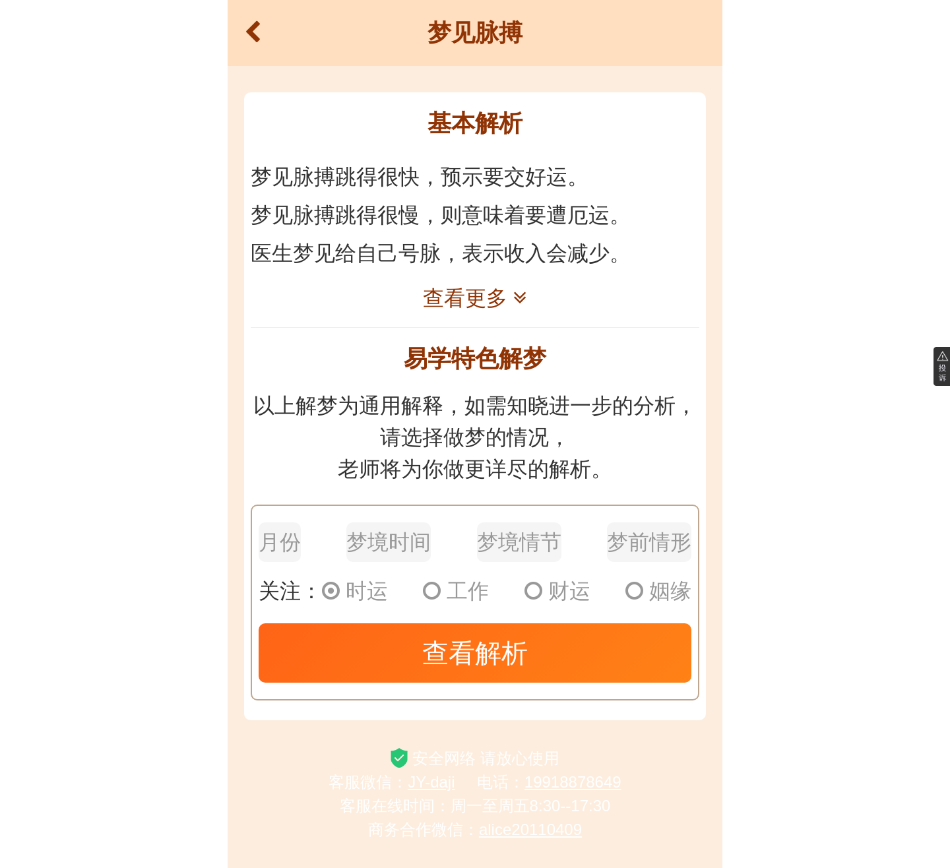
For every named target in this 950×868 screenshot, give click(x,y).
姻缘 (658, 591)
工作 (456, 591)
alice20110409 (530, 829)
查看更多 (475, 298)
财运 (557, 591)
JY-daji (431, 782)
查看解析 (475, 652)
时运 (355, 591)
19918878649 (572, 782)
